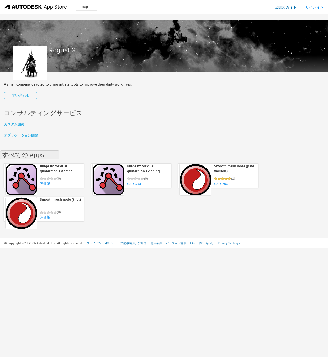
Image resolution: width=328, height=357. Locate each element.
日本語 (86, 7)
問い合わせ (21, 95)
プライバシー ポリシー (102, 243)
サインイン (314, 7)
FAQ (192, 243)
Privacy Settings (229, 243)
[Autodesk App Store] (35, 7)
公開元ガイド (286, 7)
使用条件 (156, 243)
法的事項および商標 (133, 243)
